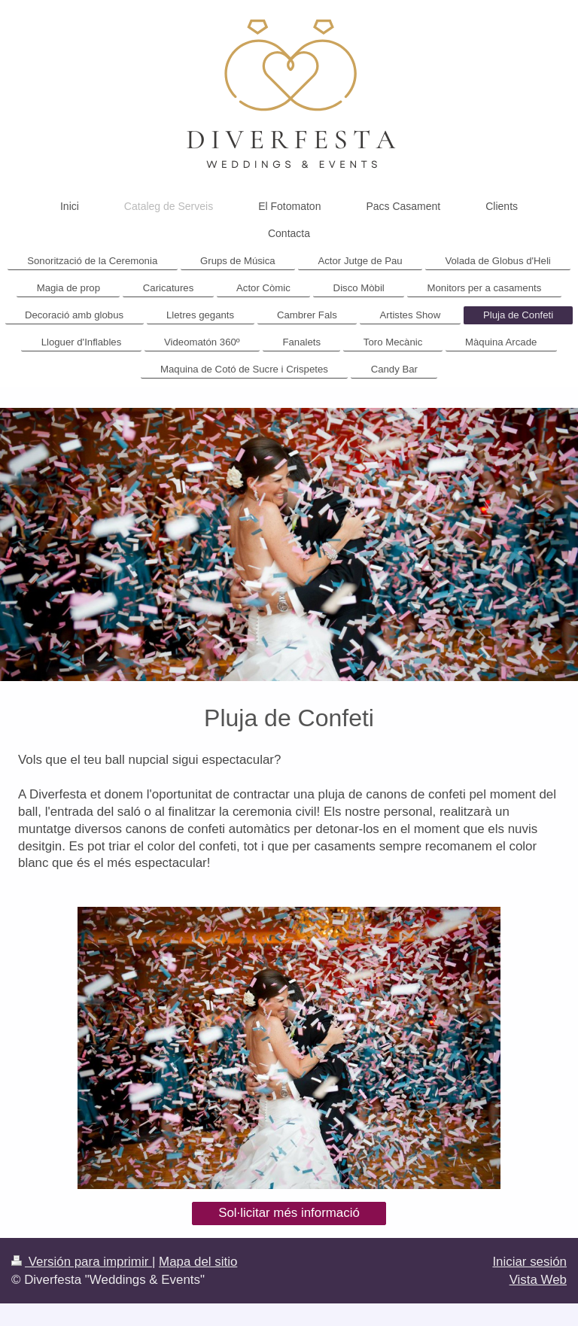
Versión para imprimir (81, 1262)
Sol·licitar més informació (289, 1213)
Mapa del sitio (198, 1262)
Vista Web (538, 1280)
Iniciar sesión (529, 1262)
